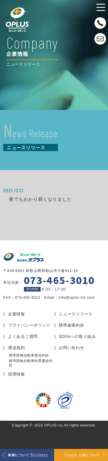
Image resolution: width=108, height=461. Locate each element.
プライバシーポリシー (29, 325)
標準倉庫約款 (71, 325)
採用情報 (16, 374)
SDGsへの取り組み (77, 336)
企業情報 (16, 314)
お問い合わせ (71, 347)
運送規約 (16, 347)
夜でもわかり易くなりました (40, 199)
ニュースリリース (76, 314)
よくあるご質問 (23, 336)
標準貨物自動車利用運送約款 (30, 363)
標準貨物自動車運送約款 (29, 355)
